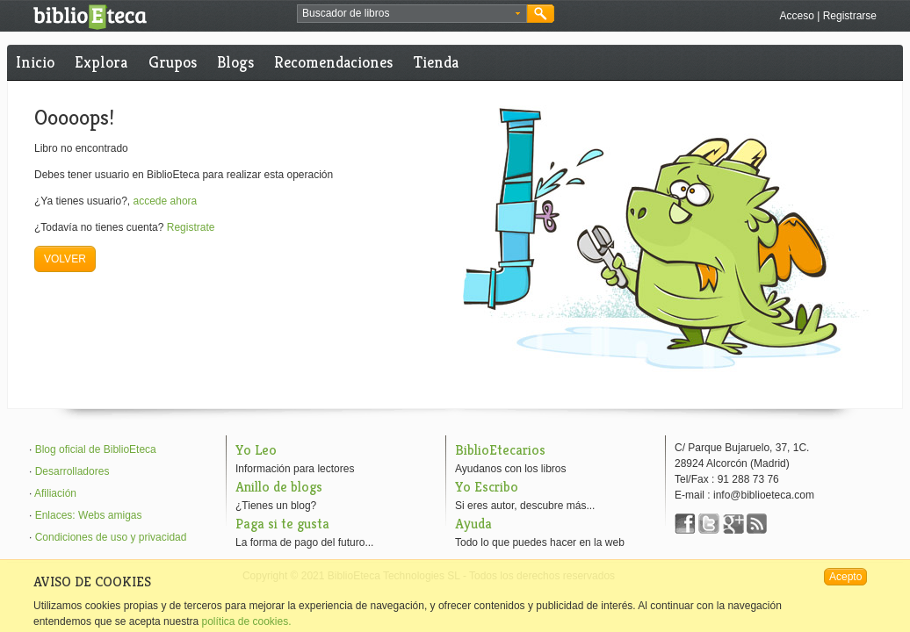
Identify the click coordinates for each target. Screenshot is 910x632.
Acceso (796, 16)
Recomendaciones (333, 62)
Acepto (845, 577)
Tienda (436, 62)
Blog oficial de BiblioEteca (95, 449)
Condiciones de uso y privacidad (111, 537)
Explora (101, 62)
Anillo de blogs (278, 487)
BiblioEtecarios (500, 450)
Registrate (191, 227)
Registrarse (850, 16)
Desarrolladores (72, 471)
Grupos (172, 62)
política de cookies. (246, 621)
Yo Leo (256, 450)
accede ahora (166, 201)
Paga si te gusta (282, 523)
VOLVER (65, 259)
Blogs (235, 62)
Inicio (35, 62)
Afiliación (55, 493)
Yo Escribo (486, 487)
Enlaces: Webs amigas (88, 515)
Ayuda (473, 523)
